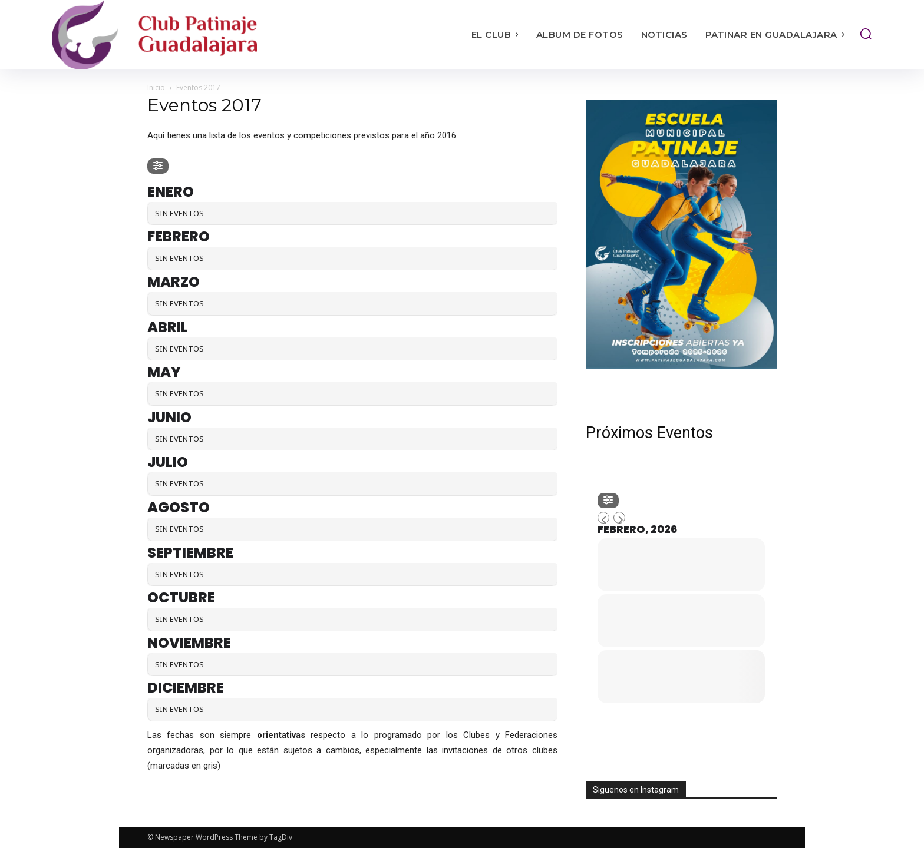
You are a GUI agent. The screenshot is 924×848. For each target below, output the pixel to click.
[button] (865, 33)
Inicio (156, 87)
